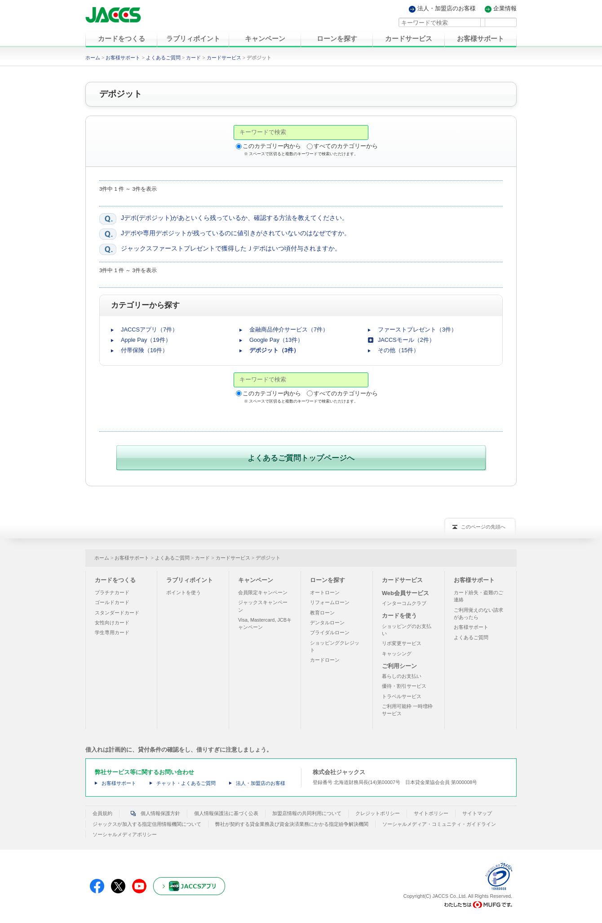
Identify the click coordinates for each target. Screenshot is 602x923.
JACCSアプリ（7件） (149, 329)
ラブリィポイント (189, 577)
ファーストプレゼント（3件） (417, 329)
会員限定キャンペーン (263, 590)
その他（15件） (398, 350)
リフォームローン (330, 600)
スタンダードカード (117, 610)
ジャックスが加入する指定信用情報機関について (147, 821)
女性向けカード (112, 620)
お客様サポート (123, 57)
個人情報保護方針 (153, 811)
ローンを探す (327, 577)
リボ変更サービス (401, 641)
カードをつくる (115, 577)
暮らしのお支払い (401, 674)
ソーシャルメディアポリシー (125, 832)
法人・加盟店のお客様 (446, 9)
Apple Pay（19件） (146, 339)
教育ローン (322, 610)
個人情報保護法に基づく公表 (226, 811)
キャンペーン (255, 577)
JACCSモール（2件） (406, 339)
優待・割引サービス (404, 684)
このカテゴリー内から (272, 146)
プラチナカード (112, 590)
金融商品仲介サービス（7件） (288, 329)
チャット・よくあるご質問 (186, 781)
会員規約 (102, 811)
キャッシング (397, 651)
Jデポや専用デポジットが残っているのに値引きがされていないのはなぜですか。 (235, 233)
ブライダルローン (330, 630)
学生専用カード (112, 630)
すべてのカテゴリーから (346, 146)
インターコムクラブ (404, 601)
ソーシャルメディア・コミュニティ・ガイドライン (439, 821)
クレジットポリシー (377, 811)
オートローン (325, 590)
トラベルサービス (401, 694)
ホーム (92, 57)
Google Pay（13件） (276, 339)
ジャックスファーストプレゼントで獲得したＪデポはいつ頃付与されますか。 (231, 248)
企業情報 (505, 9)
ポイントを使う (183, 590)
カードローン (325, 658)
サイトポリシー (431, 811)
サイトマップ (477, 811)
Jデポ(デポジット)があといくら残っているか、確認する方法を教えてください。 (234, 217)
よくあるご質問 (163, 57)
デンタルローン (327, 620)
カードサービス (224, 57)
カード (193, 57)
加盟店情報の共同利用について (306, 811)
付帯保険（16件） (144, 350)
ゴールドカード (112, 600)
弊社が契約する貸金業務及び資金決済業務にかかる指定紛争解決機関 (291, 821)
